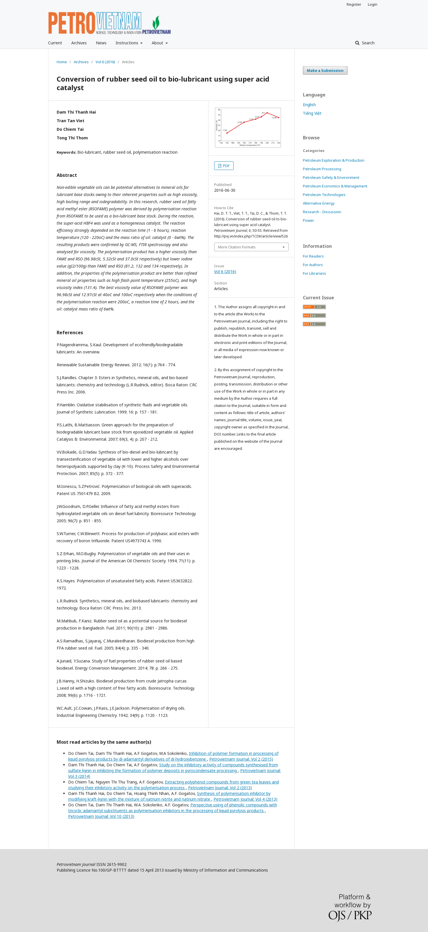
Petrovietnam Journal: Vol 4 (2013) (245, 799)
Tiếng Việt (312, 113)
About (158, 42)
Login (372, 4)
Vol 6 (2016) (105, 61)
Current (55, 42)
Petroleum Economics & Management (335, 186)
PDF (226, 165)
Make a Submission (325, 70)
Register (354, 4)
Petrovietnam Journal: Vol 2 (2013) (220, 787)
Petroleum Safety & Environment (331, 177)
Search (367, 42)
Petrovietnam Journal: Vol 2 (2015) (241, 759)
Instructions (127, 42)
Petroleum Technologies (324, 194)
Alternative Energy (319, 203)
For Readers (313, 256)
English (309, 104)
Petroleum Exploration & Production (333, 160)
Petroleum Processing (322, 168)
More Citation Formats (237, 247)
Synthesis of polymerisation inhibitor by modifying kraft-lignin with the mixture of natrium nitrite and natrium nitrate (169, 796)
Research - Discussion (322, 211)
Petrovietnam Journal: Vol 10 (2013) (101, 816)
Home (62, 61)
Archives (79, 42)
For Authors (313, 264)
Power (308, 220)
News (101, 42)
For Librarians (314, 273)
